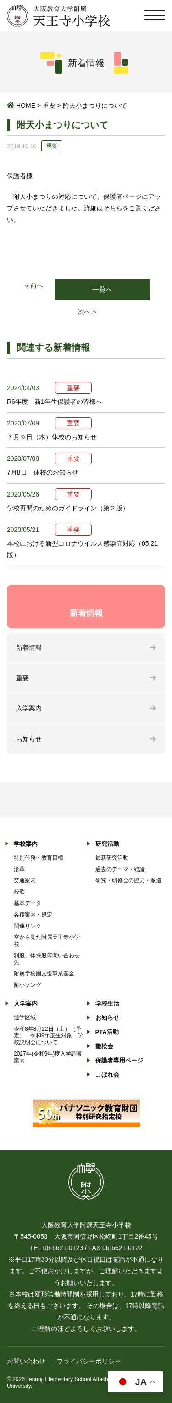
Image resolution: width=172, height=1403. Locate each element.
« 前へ (34, 285)
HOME (25, 105)
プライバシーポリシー (89, 1361)
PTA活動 (107, 1031)
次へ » (87, 311)
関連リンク (27, 926)
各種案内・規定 (33, 914)
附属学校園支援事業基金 (44, 973)
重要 (49, 105)
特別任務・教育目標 (38, 858)
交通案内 (25, 880)
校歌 (19, 892)
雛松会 (104, 1046)
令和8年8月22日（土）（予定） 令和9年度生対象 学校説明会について (48, 1036)
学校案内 (26, 843)
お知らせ (29, 739)
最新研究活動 (111, 858)
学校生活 (107, 1003)
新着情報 (29, 647)
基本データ (27, 903)
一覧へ (102, 289)
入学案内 (29, 708)
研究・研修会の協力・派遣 (128, 880)
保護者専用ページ (119, 1060)
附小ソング (27, 985)
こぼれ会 (107, 1074)
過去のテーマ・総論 (120, 869)
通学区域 (25, 1017)
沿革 (19, 869)
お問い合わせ (26, 1361)
